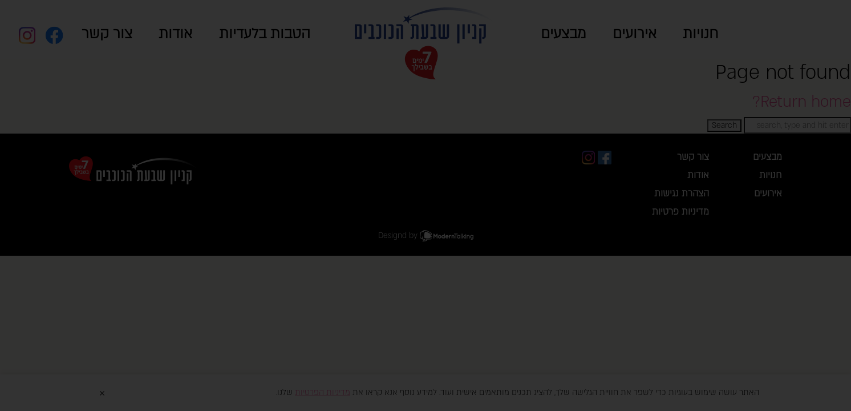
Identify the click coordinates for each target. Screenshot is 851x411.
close (706, 165)
